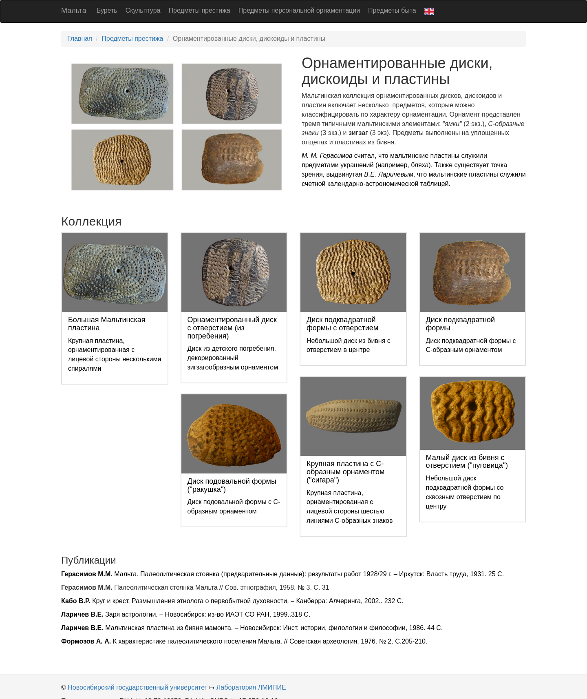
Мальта (73, 11)
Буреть (107, 10)
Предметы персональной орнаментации (299, 10)
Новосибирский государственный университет (137, 687)
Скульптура (143, 10)
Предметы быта (392, 10)
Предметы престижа (199, 10)
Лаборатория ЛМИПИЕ (251, 687)
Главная (79, 38)
